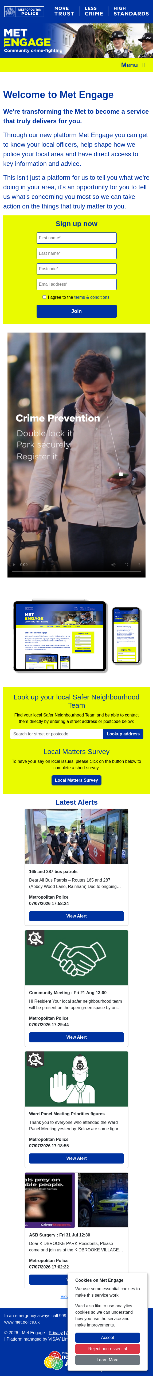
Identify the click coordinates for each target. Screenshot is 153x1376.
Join (76, 311)
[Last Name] (77, 253)
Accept (107, 1337)
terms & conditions (91, 297)
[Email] (77, 284)
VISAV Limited (62, 1339)
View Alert (76, 916)
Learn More (108, 1360)
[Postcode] (77, 269)
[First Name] (77, 238)
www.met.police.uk (22, 1322)
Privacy (56, 1332)
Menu (134, 64)
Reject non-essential (107, 1348)
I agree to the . (79, 297)
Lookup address (123, 734)
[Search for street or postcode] (57, 734)
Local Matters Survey (76, 780)
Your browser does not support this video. (76, 455)
